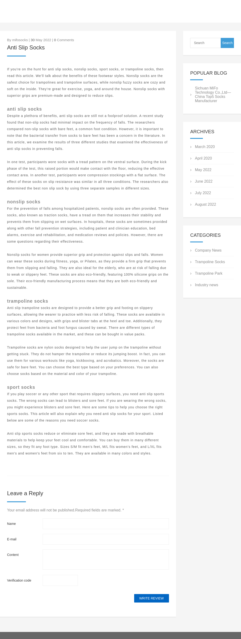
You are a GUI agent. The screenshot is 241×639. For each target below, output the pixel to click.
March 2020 (205, 147)
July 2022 (203, 193)
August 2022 (205, 204)
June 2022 (204, 181)
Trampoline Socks (210, 262)
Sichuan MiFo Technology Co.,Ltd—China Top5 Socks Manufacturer (213, 94)
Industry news (206, 285)
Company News (208, 250)
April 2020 (203, 158)
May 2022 (203, 170)
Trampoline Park (208, 273)
